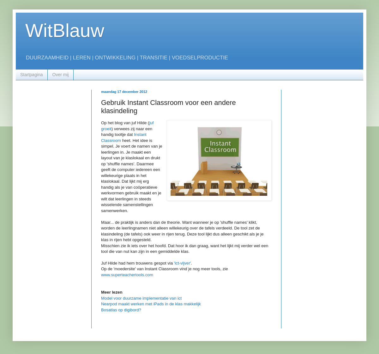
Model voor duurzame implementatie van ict (141, 298)
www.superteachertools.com (127, 274)
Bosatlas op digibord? (121, 310)
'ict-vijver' (182, 263)
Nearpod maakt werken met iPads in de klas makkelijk (151, 304)
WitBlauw (64, 30)
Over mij (60, 74)
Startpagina (31, 74)
